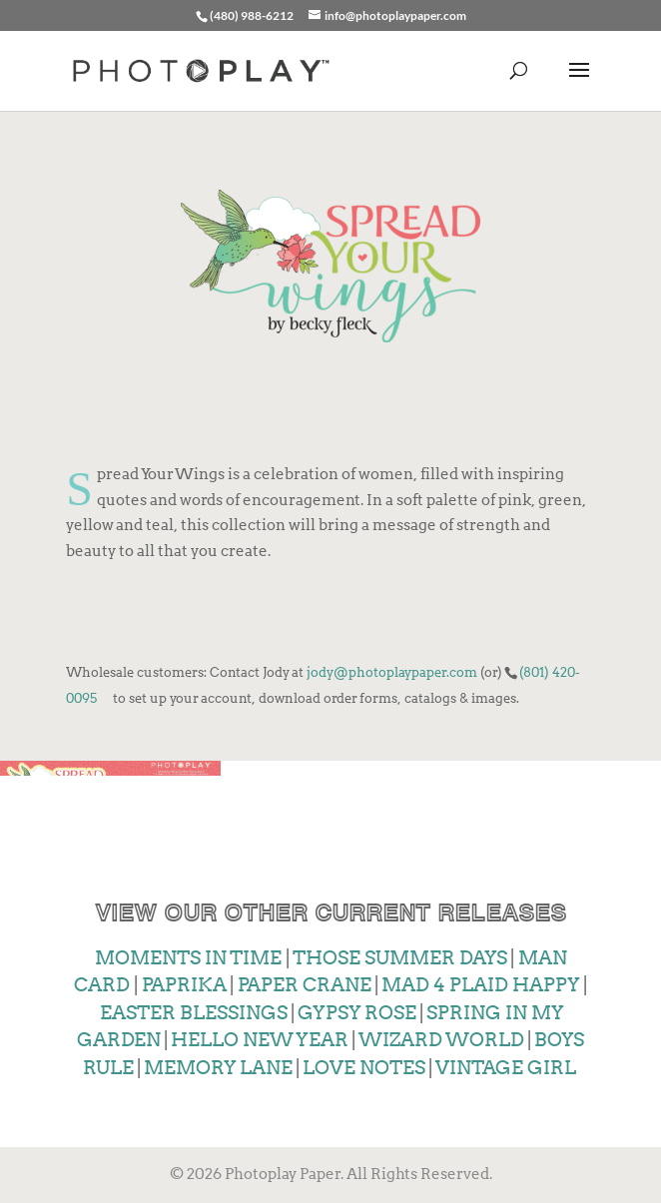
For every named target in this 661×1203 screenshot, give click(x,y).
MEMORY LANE (217, 1067)
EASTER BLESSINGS (192, 1012)
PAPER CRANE (304, 984)
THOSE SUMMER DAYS (400, 957)
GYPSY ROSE (357, 1012)
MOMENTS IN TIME (188, 957)
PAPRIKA (184, 984)
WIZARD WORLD (439, 1039)
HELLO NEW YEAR (258, 1039)
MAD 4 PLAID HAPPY (480, 984)
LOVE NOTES (364, 1067)
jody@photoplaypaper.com (392, 672)
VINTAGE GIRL (504, 1067)
